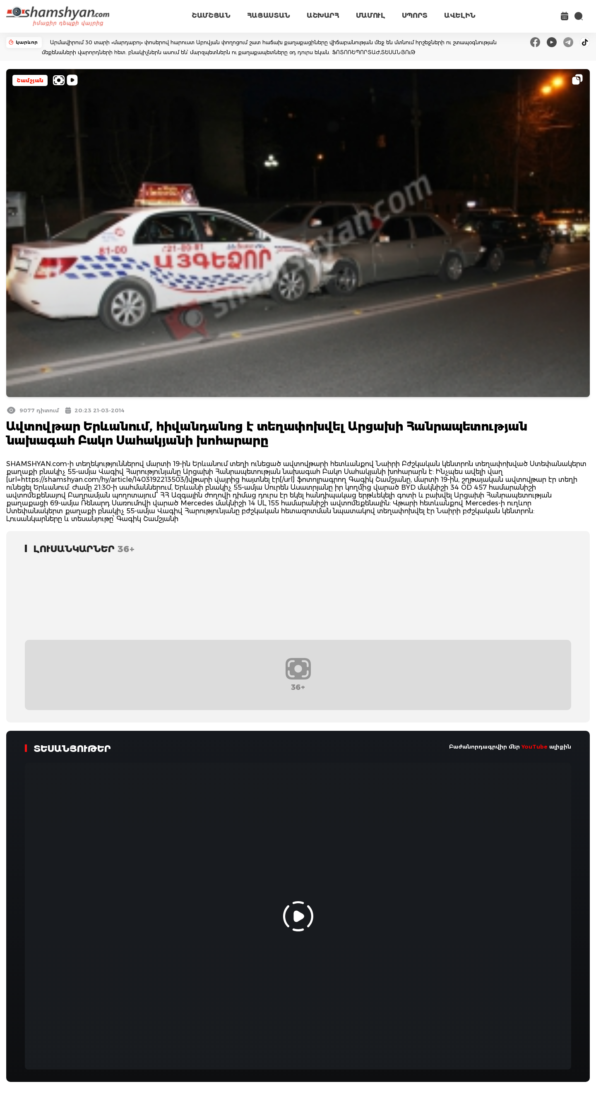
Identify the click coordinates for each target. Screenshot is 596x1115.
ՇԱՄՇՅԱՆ (211, 15)
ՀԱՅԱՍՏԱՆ (268, 15)
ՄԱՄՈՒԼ (370, 15)
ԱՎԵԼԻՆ (460, 15)
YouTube (535, 746)
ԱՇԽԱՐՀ (323, 15)
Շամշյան (30, 80)
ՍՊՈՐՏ (415, 15)
